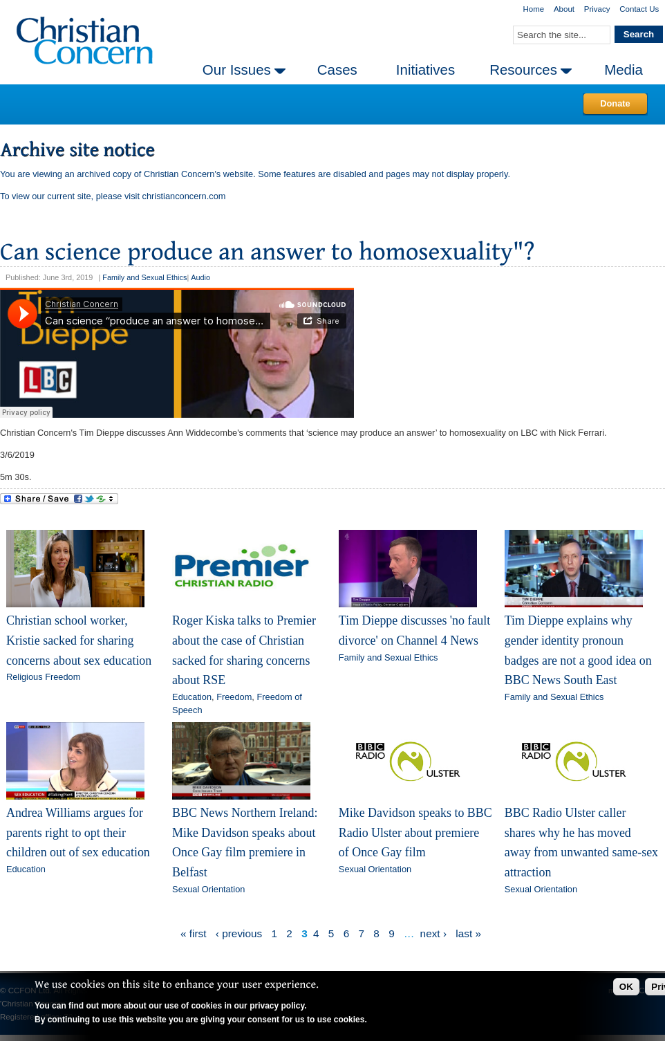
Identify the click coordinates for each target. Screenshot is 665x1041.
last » (468, 933)
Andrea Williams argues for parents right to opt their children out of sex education (78, 832)
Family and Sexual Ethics (144, 277)
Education (192, 697)
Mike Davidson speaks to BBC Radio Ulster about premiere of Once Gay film (415, 832)
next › (433, 933)
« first (193, 933)
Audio (200, 277)
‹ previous (239, 933)
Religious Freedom (43, 677)
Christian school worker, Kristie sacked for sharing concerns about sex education (78, 640)
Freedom (234, 697)
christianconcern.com (184, 196)
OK (626, 987)
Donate (615, 103)
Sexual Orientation (208, 889)
